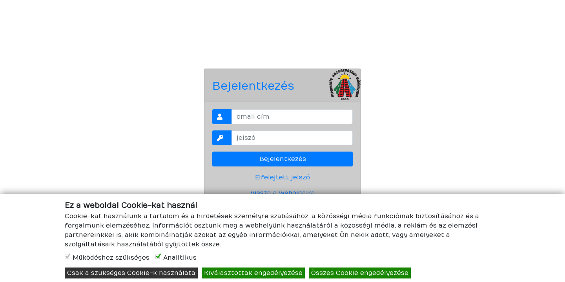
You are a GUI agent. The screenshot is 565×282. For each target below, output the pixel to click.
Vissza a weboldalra (282, 193)
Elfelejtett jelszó (282, 177)
